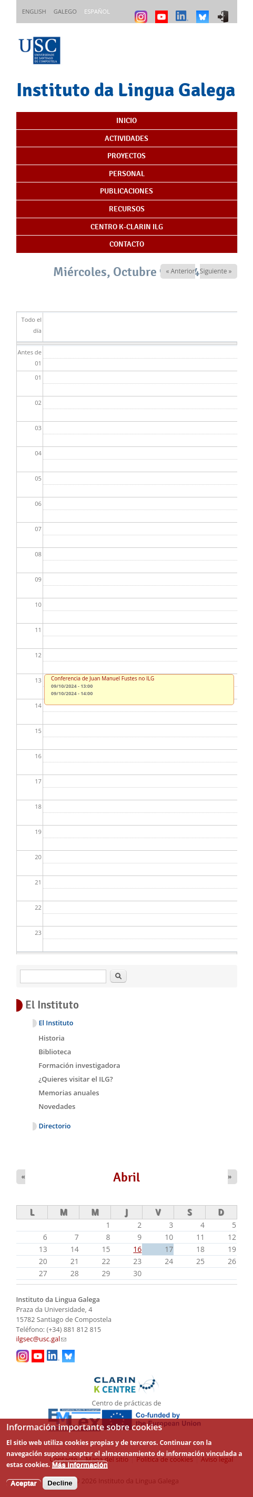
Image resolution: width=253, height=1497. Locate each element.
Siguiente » (216, 271)
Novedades (56, 1106)
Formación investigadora (79, 1065)
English (34, 11)
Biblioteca (54, 1051)
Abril (126, 1177)
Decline (59, 1488)
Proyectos (126, 155)
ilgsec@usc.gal (41, 1339)
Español (97, 11)
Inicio (126, 120)
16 (137, 1249)
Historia (51, 1038)
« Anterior (180, 271)
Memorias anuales (68, 1092)
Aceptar (24, 1488)
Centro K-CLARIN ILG (126, 226)
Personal (127, 173)
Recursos (127, 209)
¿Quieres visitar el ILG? (75, 1079)
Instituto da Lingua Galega (125, 89)
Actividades (126, 138)
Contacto (126, 244)
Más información (80, 1470)
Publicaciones (126, 191)
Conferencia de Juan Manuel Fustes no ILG (102, 678)
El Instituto (56, 1023)
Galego (65, 11)
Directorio (55, 1126)
